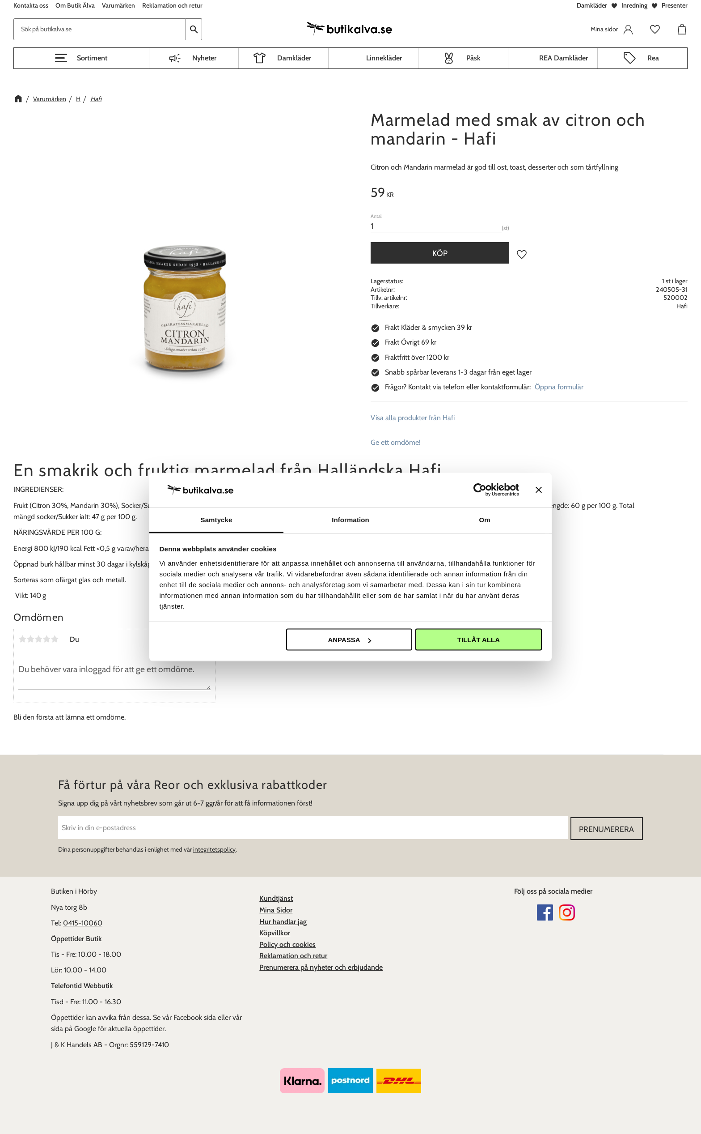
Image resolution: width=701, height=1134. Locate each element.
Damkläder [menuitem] (294, 58)
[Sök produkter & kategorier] (99, 29)
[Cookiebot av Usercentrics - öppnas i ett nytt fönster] (480, 490)
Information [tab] (350, 519)
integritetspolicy (214, 848)
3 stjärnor (38, 639)
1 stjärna (22, 639)
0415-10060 (82, 922)
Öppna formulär (559, 387)
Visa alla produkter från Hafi (413, 418)
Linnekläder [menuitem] (384, 58)
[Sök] (194, 29)
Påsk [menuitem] (473, 58)
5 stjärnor (55, 639)
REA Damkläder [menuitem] (563, 58)
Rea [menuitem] (653, 58)
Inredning (634, 5)
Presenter (675, 5)
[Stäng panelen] (539, 490)
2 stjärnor (30, 639)
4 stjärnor (46, 639)
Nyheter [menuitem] (204, 58)
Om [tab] (484, 519)
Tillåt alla (478, 640)
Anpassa (349, 640)
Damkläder (592, 5)
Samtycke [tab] (216, 519)
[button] (81, 58)
